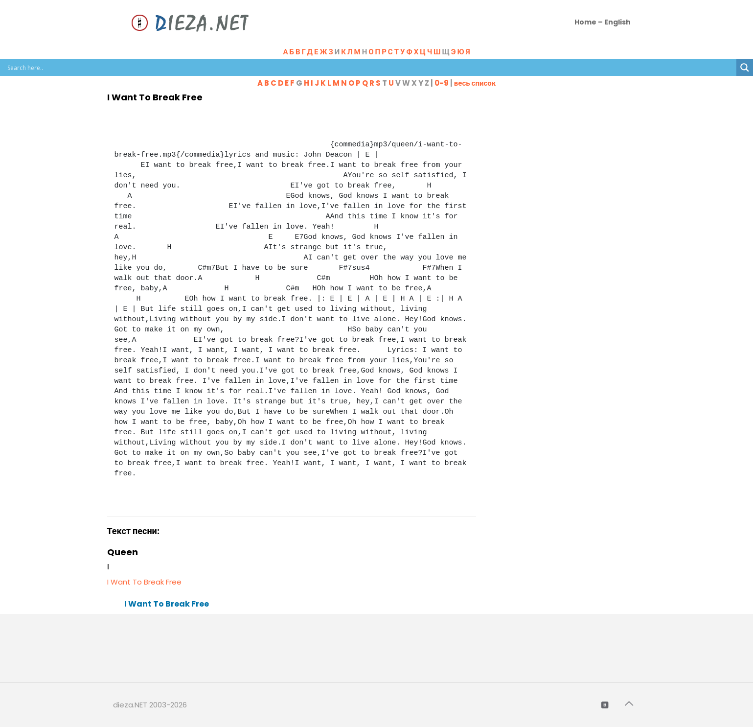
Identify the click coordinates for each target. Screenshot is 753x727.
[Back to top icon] (630, 703)
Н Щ (416, 52)
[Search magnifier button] (744, 67)
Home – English (602, 22)
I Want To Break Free (144, 582)
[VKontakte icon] (605, 705)
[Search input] (370, 67)
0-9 (441, 83)
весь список (475, 83)
